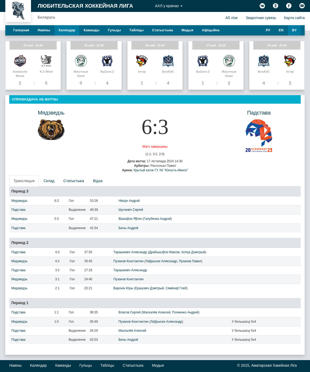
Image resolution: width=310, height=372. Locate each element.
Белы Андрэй (128, 228)
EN (281, 30)
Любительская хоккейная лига (85, 6)
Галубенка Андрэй (157, 219)
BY (294, 30)
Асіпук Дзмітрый (193, 252)
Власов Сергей (129, 312)
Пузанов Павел (190, 261)
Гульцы (114, 30)
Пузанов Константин (128, 261)
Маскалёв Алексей (156, 312)
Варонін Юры (123, 288)
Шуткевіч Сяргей (130, 210)
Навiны (44, 30)
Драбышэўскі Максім (164, 252)
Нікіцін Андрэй (129, 201)
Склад (48, 181)
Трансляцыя (24, 181)
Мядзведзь (51, 113)
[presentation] (24, 180)
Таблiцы (136, 30)
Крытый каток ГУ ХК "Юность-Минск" (161, 170)
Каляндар (67, 30)
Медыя (187, 30)
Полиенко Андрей (185, 312)
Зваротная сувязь (261, 18)
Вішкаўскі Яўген (130, 219)
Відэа (98, 181)
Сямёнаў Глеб (176, 288)
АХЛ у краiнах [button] (169, 6)
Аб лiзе (231, 18)
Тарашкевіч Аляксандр (130, 252)
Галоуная (21, 30)
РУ (268, 30)
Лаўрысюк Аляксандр (161, 261)
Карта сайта (294, 18)
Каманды (91, 30)
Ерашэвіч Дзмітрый (149, 288)
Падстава (259, 113)
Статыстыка (162, 30)
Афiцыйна (211, 30)
